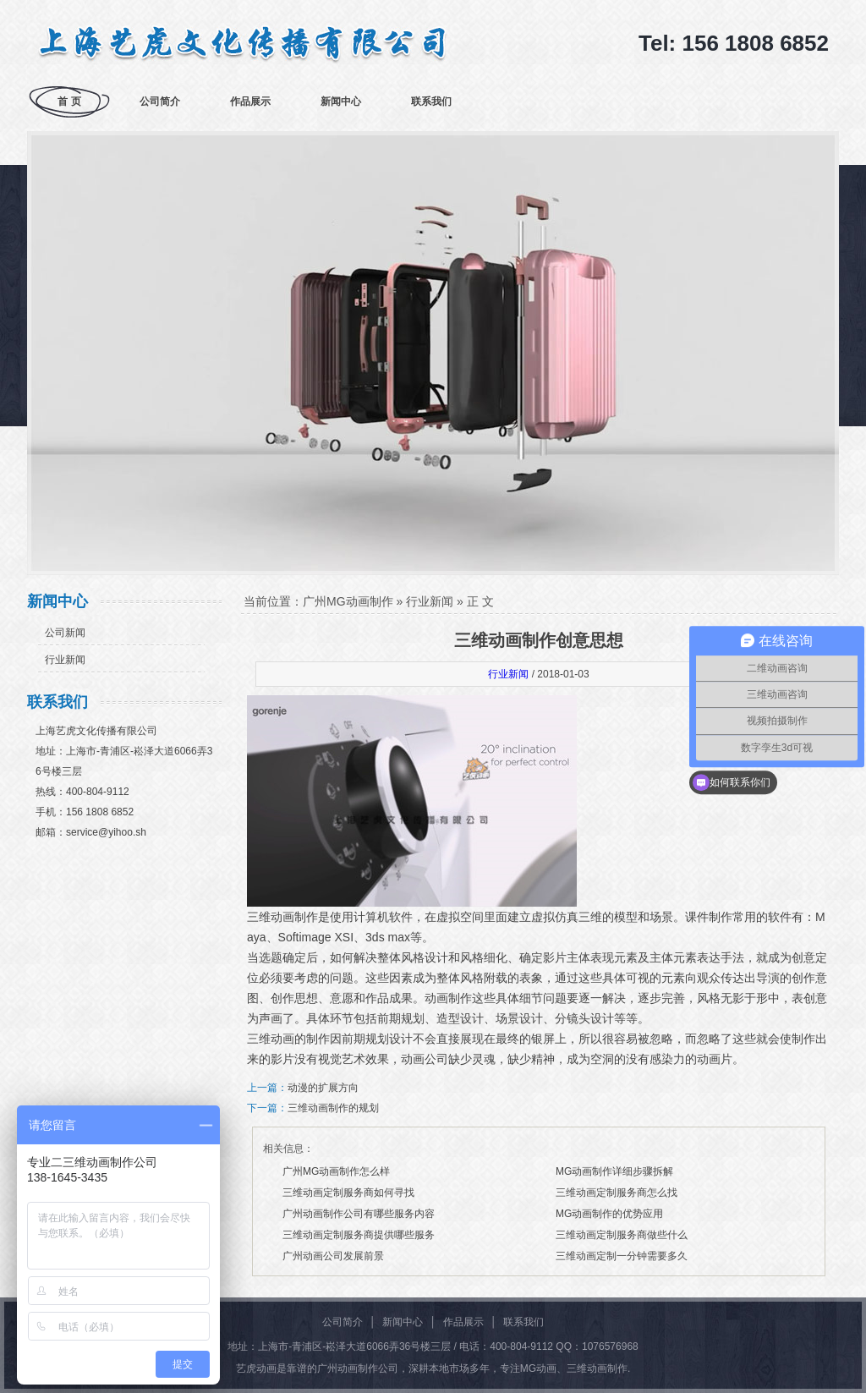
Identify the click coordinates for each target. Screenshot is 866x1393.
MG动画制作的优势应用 (609, 1214)
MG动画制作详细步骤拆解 (614, 1171)
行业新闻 (65, 660)
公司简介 (160, 101)
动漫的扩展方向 (323, 1088)
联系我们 (431, 101)
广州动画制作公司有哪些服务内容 (358, 1214)
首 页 (69, 101)
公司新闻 (65, 633)
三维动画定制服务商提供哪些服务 (358, 1235)
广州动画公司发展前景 (333, 1256)
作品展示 (250, 101)
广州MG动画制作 (348, 601)
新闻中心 (341, 101)
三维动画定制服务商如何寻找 (348, 1192)
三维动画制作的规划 (333, 1108)
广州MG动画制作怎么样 (336, 1171)
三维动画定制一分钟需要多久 (622, 1256)
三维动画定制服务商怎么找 (616, 1192)
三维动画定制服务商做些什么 (622, 1235)
